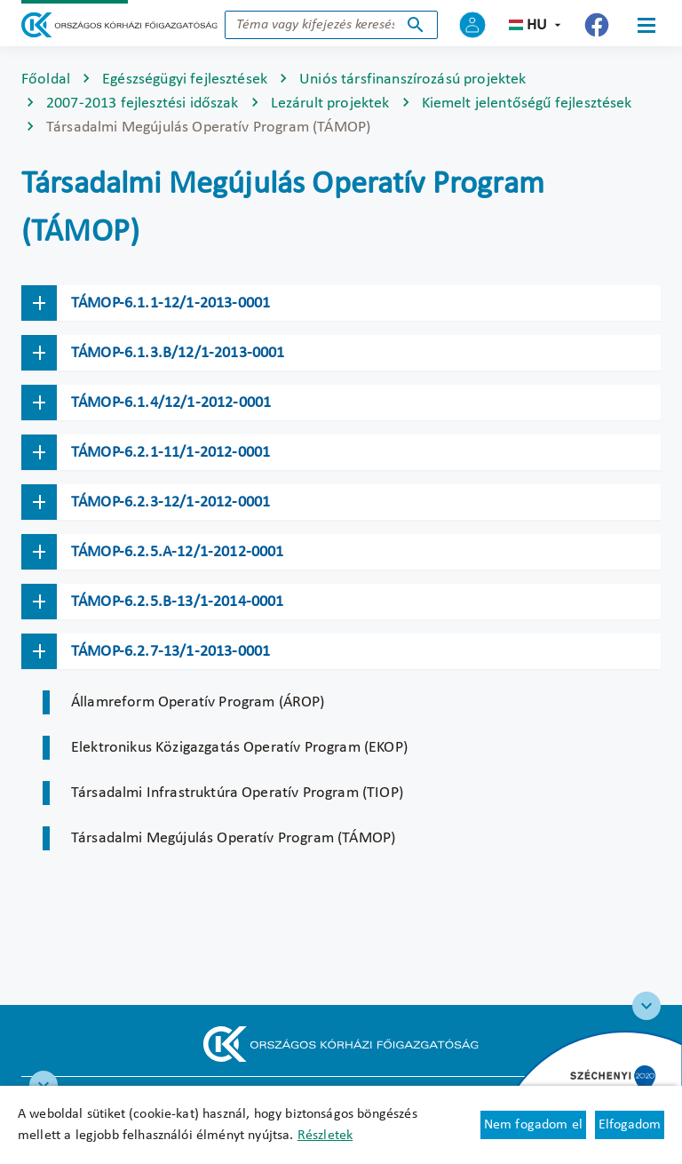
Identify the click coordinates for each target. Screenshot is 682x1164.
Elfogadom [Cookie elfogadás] (630, 1125)
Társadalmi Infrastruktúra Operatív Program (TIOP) (237, 793)
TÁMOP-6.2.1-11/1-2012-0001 (170, 452)
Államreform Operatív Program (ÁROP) (198, 702)
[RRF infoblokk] (43, 1085)
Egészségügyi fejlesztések (184, 79)
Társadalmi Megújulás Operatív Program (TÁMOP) (233, 838)
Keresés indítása (415, 25)
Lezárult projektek (330, 103)
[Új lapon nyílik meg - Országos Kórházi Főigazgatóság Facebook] (597, 25)
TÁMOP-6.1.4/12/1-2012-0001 (171, 403)
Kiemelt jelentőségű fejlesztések (527, 103)
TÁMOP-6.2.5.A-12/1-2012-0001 (177, 552)
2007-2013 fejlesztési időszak (142, 103)
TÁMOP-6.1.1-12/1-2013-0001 (170, 303)
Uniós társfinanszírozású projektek (412, 79)
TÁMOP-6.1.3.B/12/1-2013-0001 (177, 353)
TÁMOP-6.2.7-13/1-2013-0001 (170, 651)
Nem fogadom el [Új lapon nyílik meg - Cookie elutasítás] (533, 1125)
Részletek (325, 1135)
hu (537, 25)
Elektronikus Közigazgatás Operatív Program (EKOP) (239, 747)
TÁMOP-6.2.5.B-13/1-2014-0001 (177, 602)
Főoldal (45, 79)
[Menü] (646, 25)
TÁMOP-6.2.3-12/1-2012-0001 (170, 502)
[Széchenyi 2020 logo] (646, 1006)
